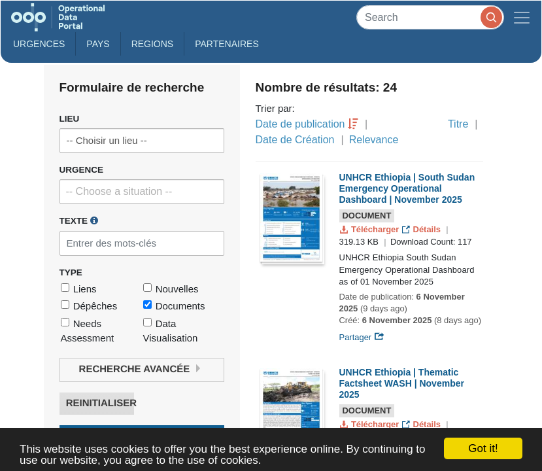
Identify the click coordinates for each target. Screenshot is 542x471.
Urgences (39, 44)
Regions (152, 44)
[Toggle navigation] (521, 17)
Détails (422, 229)
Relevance (374, 139)
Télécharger (370, 229)
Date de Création (295, 139)
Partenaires (227, 44)
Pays (97, 44)
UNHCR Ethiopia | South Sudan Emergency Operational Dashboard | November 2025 (407, 188)
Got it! (483, 448)
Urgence (81, 170)
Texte (78, 220)
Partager (361, 337)
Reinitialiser (100, 403)
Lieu (69, 119)
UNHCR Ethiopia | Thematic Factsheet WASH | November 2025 (401, 383)
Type (70, 272)
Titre (458, 124)
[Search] (430, 17)
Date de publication (300, 124)
